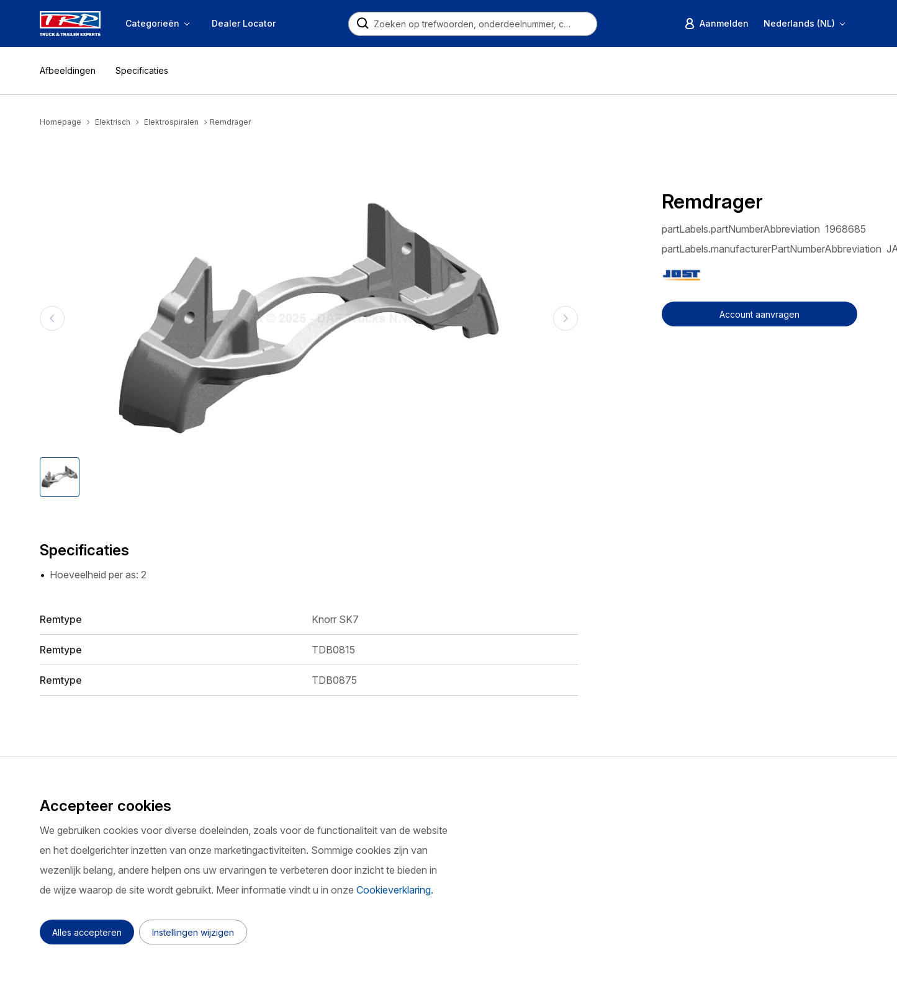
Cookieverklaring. (394, 890)
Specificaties (141, 70)
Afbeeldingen (68, 70)
